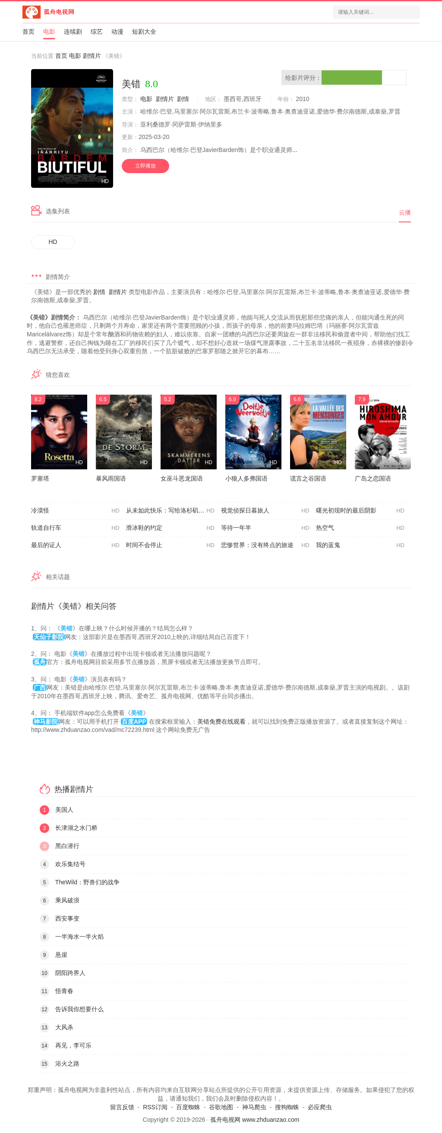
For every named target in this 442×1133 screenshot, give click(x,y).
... (294, 149)
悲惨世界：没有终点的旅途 (265, 545)
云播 (405, 212)
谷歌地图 (221, 1107)
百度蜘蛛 (188, 1107)
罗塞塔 (40, 478)
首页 (28, 31)
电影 (49, 31)
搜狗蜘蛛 (287, 1107)
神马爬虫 (254, 1107)
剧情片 (92, 55)
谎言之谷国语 (308, 478)
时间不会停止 (170, 545)
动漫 (117, 31)
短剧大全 (144, 31)
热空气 (360, 528)
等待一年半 (265, 528)
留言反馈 (122, 1107)
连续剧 (73, 31)
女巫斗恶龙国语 (182, 478)
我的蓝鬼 (360, 545)
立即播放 (145, 166)
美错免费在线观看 (221, 721)
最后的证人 (75, 545)
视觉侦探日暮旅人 (265, 510)
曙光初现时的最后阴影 (360, 510)
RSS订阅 (155, 1107)
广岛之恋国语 (373, 478)
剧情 (183, 98)
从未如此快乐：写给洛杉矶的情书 (171, 510)
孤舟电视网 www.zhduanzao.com (254, 1119)
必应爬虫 (320, 1107)
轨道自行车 (75, 528)
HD (53, 241)
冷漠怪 (75, 510)
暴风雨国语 (111, 478)
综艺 (97, 31)
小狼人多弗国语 (246, 478)
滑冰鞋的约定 (170, 528)
